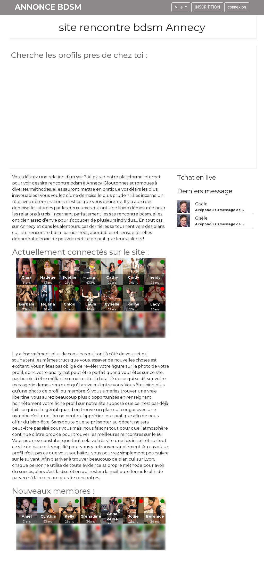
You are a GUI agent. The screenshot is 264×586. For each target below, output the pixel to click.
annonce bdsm (48, 7)
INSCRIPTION (207, 7)
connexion (237, 7)
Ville (179, 7)
